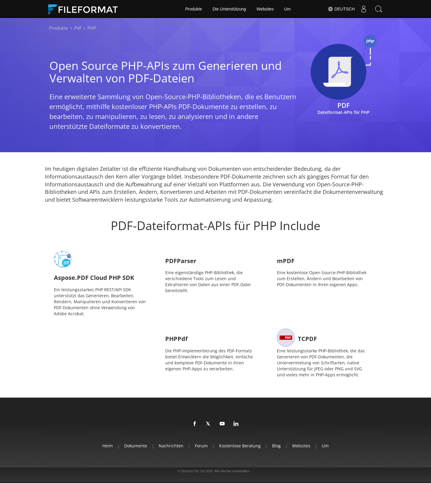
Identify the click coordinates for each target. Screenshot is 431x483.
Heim (107, 446)
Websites (265, 9)
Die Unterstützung (229, 9)
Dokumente (135, 446)
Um (287, 9)
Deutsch (341, 9)
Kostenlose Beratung (240, 446)
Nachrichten (171, 446)
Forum (201, 446)
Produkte (193, 9)
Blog (276, 446)
